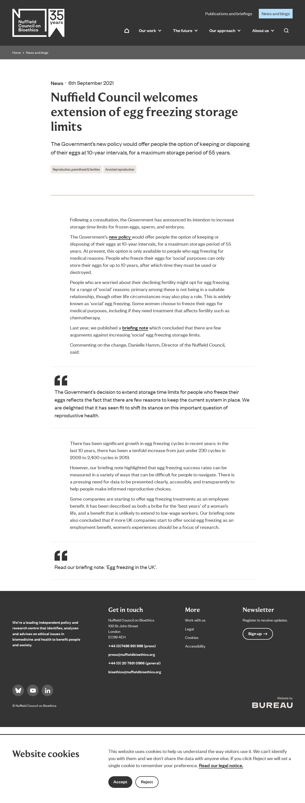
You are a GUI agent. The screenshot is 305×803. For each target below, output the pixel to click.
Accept (120, 782)
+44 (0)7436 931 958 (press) (132, 645)
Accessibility (195, 646)
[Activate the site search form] (286, 30)
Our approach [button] (225, 30)
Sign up (257, 633)
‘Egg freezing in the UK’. (131, 566)
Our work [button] (150, 30)
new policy (120, 236)
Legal (189, 628)
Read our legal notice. (221, 765)
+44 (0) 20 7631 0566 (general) (134, 662)
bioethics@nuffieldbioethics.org (134, 671)
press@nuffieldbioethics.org (131, 654)
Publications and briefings (228, 13)
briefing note (135, 327)
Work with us (195, 620)
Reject (147, 782)
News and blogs (276, 13)
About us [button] (263, 30)
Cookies (191, 637)
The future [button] (185, 30)
